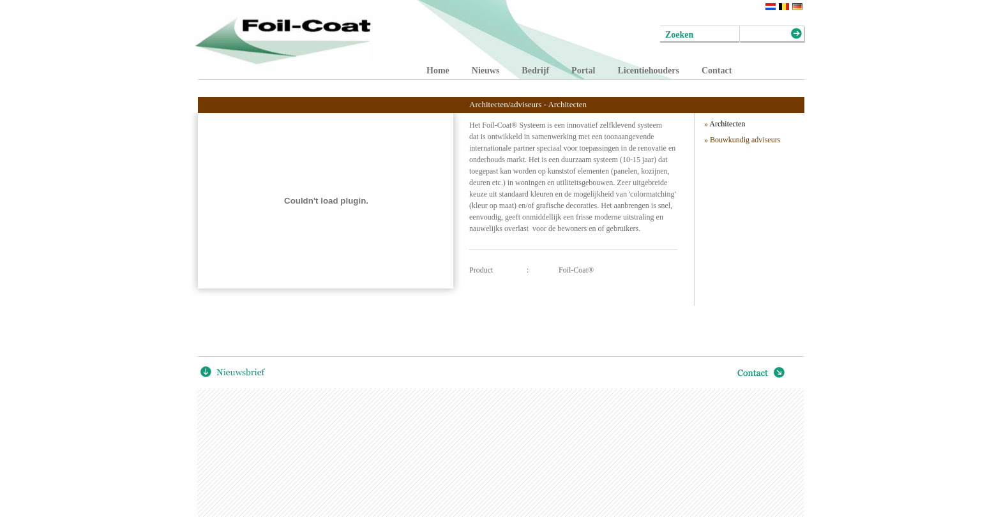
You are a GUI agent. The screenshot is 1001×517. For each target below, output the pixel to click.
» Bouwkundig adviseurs (742, 139)
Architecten (724, 123)
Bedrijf (535, 70)
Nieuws (486, 70)
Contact (717, 70)
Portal (583, 70)
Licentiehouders (648, 70)
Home (437, 70)
